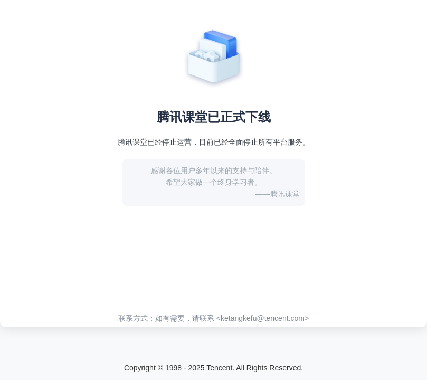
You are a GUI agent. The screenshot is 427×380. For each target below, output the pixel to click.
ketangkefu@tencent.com (263, 318)
